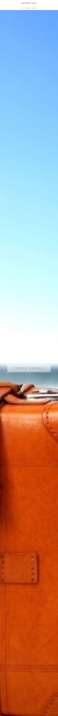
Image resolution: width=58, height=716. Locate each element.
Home (23, 8)
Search (34, 8)
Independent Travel (29, 3)
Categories (28, 8)
